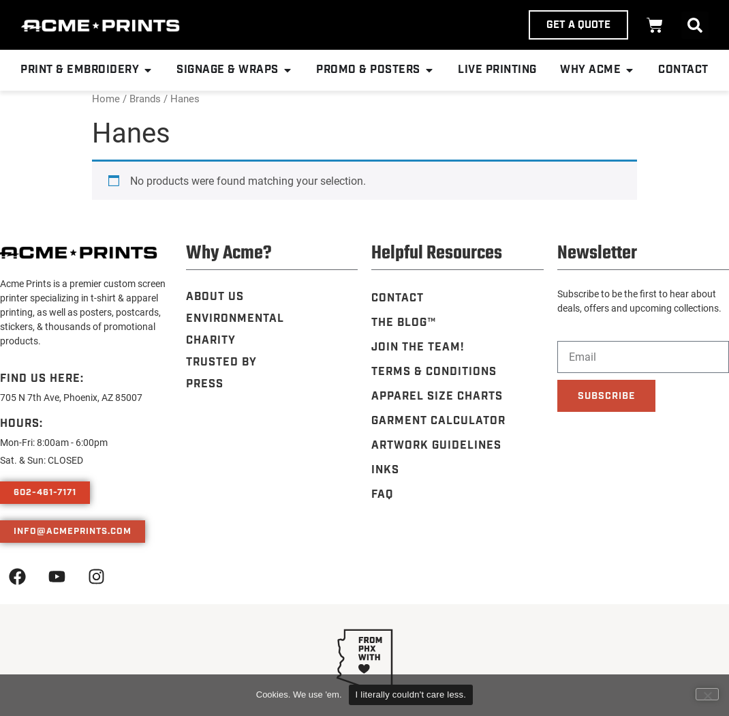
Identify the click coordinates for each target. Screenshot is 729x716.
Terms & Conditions (434, 372)
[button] (695, 25)
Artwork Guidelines (436, 445)
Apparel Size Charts (437, 396)
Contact (397, 298)
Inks (385, 470)
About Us (215, 297)
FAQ (382, 495)
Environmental (235, 319)
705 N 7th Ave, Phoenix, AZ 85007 (71, 397)
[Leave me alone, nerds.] (707, 694)
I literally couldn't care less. (411, 694)
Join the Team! (417, 347)
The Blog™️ (403, 323)
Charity (211, 340)
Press (204, 384)
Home (106, 98)
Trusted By (221, 362)
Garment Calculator (438, 421)
